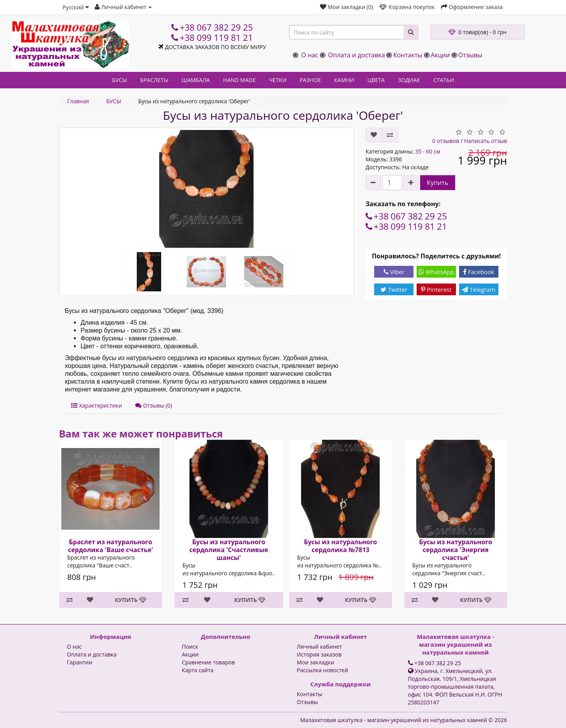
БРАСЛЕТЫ (154, 80)
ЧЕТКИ (277, 80)
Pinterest (436, 289)
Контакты (407, 55)
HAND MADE (239, 80)
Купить (437, 182)
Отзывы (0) (153, 405)
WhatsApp (436, 272)
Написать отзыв (485, 141)
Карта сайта (198, 670)
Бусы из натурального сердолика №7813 (340, 546)
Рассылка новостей (322, 670)
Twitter (393, 289)
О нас (309, 55)
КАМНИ (344, 80)
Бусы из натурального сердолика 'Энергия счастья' (455, 550)
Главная (78, 101)
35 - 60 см (427, 151)
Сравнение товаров (208, 662)
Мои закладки (315, 662)
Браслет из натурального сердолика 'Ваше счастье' (110, 546)
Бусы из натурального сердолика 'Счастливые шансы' (228, 550)
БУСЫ (119, 80)
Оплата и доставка (356, 55)
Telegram (478, 289)
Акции (440, 55)
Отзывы (470, 55)
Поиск (190, 646)
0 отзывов (445, 141)
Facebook (478, 272)
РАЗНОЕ (310, 80)
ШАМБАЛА (196, 80)
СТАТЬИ (444, 80)
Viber (394, 272)
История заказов (319, 654)
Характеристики (96, 405)
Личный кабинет (319, 646)
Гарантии (79, 662)
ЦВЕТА (376, 80)
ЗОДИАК (409, 80)
